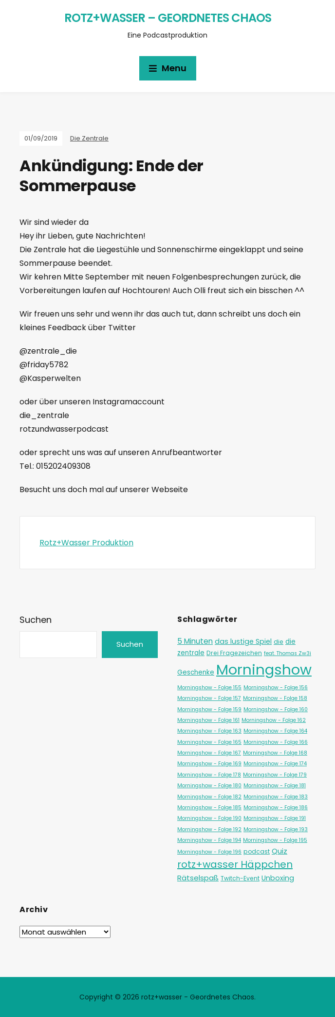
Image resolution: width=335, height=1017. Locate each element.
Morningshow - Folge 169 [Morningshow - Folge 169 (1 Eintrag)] (209, 763)
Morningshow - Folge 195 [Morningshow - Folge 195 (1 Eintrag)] (275, 840)
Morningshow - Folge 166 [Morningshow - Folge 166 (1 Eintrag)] (275, 742)
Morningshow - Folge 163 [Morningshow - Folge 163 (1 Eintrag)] (209, 731)
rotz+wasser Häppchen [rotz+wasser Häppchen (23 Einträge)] (235, 864)
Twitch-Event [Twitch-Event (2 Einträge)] (240, 878)
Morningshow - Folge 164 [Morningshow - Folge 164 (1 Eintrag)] (275, 731)
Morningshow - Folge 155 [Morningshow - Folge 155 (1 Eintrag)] (209, 687)
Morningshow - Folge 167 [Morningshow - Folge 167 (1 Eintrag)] (209, 753)
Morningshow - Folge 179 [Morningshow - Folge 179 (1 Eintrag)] (275, 774)
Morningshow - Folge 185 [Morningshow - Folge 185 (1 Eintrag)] (209, 807)
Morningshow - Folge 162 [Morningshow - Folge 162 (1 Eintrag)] (274, 720)
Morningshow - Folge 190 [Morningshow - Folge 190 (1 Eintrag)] (209, 818)
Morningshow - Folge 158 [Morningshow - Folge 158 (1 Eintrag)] (275, 698)
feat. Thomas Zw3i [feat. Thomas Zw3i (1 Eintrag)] (287, 653)
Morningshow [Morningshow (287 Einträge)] (264, 669)
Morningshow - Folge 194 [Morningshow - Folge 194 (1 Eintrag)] (209, 840)
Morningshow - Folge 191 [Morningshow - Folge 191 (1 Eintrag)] (274, 818)
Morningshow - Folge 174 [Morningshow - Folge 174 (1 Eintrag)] (275, 763)
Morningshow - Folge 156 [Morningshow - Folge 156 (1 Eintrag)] (275, 687)
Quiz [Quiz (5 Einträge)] (279, 851)
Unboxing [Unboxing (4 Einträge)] (277, 878)
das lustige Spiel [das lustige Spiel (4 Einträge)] (243, 641)
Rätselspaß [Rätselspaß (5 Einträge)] (198, 878)
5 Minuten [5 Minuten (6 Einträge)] (195, 641)
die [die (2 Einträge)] (278, 642)
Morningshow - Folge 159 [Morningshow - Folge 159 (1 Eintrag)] (209, 709)
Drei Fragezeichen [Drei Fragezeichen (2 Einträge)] (234, 653)
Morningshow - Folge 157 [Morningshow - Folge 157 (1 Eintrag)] (209, 698)
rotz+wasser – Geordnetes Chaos (167, 18)
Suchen (35, 620)
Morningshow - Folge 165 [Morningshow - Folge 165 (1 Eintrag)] (209, 742)
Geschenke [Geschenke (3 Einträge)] (195, 672)
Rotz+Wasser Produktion (86, 542)
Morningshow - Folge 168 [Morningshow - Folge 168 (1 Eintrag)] (275, 753)
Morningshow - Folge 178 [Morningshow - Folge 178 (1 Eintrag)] (209, 774)
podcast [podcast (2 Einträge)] (256, 851)
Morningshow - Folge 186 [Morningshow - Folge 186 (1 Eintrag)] (275, 807)
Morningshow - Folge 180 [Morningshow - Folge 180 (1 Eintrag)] (209, 785)
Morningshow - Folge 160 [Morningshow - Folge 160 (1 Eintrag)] (275, 709)
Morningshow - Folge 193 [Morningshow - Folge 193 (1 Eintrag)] (275, 829)
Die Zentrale (89, 138)
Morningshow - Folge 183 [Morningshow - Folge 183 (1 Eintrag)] (275, 796)
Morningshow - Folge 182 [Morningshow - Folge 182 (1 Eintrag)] (209, 796)
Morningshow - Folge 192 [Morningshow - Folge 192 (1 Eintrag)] (209, 829)
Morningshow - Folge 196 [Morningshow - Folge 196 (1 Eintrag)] (209, 852)
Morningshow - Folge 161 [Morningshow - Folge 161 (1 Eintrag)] (208, 720)
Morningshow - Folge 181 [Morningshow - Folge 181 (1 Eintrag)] (274, 785)
